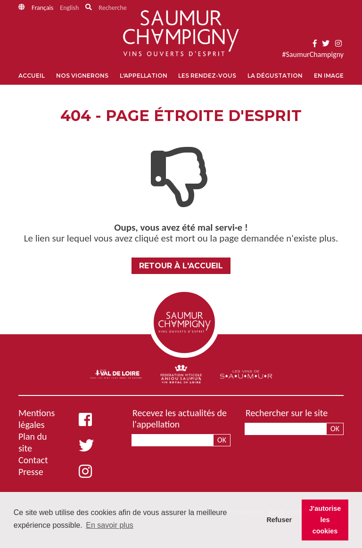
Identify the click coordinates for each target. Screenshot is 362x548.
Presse (30, 471)
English (69, 8)
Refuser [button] (279, 520)
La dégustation (275, 75)
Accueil (31, 75)
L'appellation (143, 75)
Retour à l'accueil (181, 265)
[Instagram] (338, 43)
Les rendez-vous (207, 75)
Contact (33, 460)
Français (42, 8)
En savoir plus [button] (109, 525)
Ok (221, 439)
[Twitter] (325, 43)
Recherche (112, 8)
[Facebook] (315, 43)
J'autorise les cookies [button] (325, 520)
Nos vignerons (82, 75)
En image (329, 75)
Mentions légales (36, 418)
